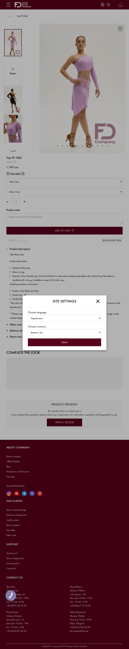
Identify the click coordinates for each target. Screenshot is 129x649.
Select (64, 342)
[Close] (98, 301)
